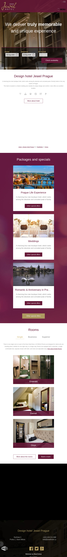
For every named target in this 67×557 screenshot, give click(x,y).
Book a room (46, 457)
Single (20, 337)
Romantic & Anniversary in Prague (34, 289)
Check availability (52, 60)
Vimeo (46, 147)
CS (64, 2)
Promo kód (42, 52)
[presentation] (33, 177)
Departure (24, 52)
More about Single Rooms (55, 349)
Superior (46, 337)
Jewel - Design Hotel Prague (26, 147)
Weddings (33, 241)
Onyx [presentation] (33, 445)
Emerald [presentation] (33, 381)
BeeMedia (40, 147)
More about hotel (33, 101)
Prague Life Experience (33, 192)
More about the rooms (24, 457)
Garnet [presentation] (33, 413)
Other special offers (33, 206)
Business (32, 337)
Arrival (7, 52)
